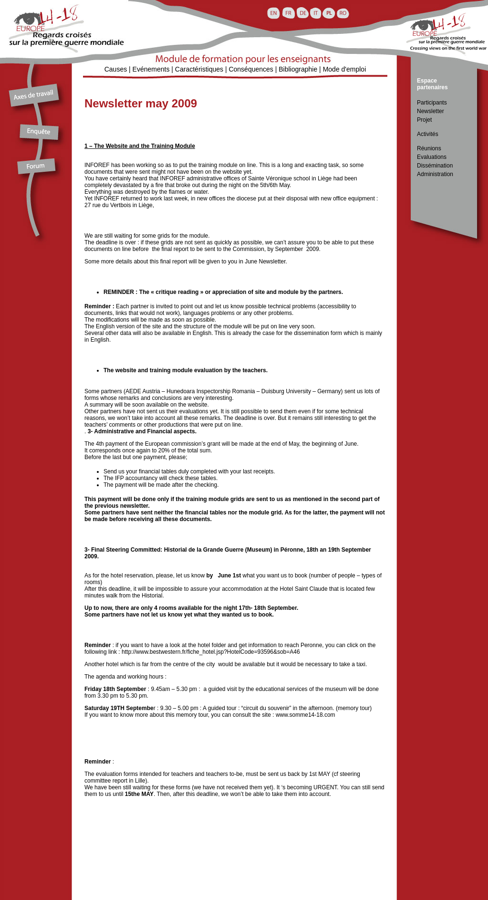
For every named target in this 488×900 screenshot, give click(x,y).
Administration (435, 174)
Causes (115, 69)
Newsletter (430, 111)
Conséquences (250, 69)
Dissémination (435, 165)
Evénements (151, 69)
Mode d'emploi (344, 69)
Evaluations (431, 157)
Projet (424, 119)
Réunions (429, 148)
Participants (432, 102)
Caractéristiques (199, 69)
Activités (427, 134)
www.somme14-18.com (305, 715)
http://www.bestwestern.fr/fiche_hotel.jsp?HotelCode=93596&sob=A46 (211, 652)
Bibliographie (298, 69)
